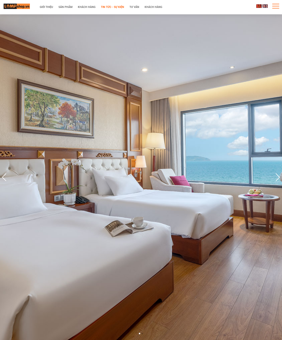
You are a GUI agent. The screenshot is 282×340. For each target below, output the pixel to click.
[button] (277, 177)
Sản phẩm (65, 7)
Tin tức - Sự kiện (112, 7)
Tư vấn (134, 7)
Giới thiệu (46, 7)
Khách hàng (153, 7)
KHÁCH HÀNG (86, 7)
